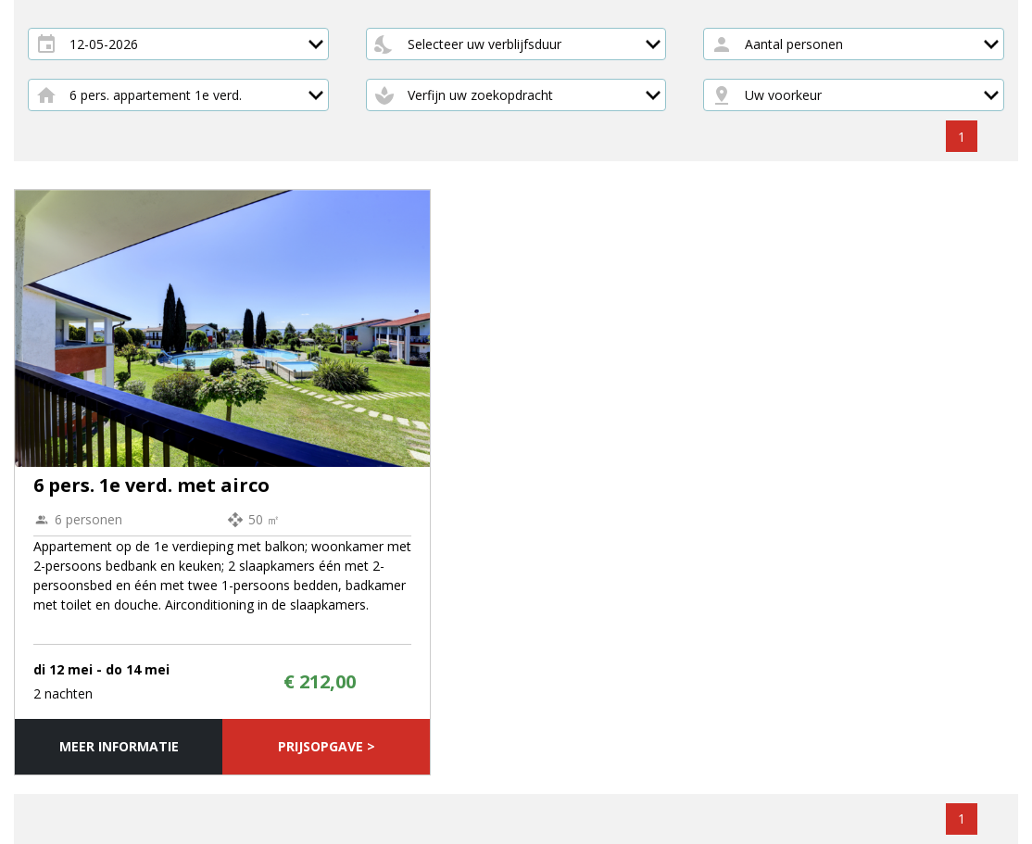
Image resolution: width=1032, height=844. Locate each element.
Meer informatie (119, 746)
